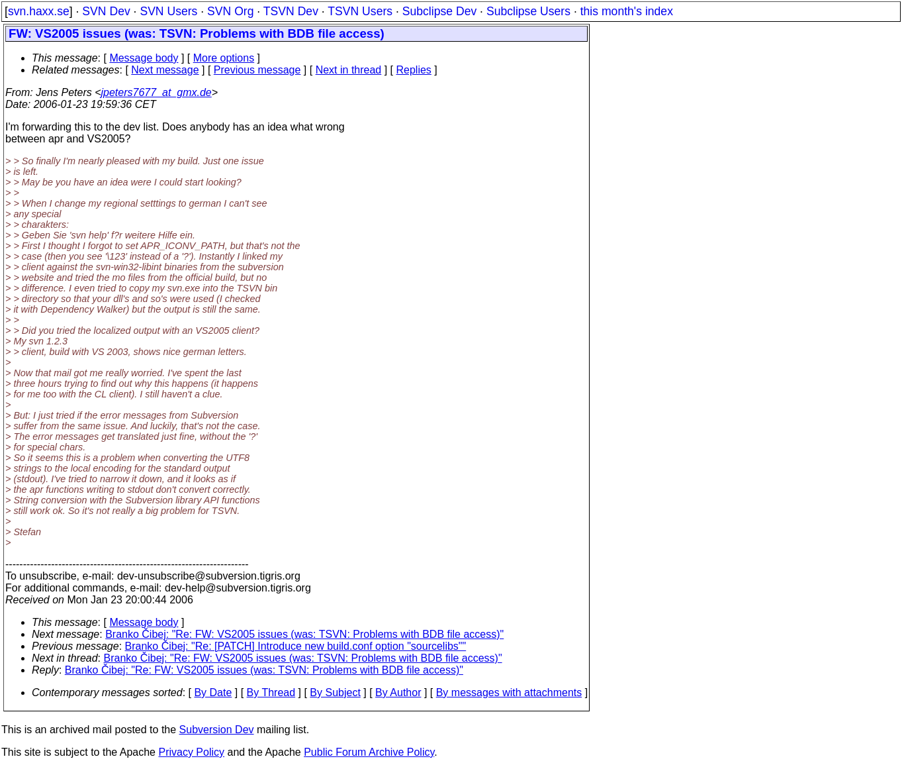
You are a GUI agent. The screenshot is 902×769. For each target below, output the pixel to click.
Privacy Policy (191, 752)
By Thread (271, 692)
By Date (213, 692)
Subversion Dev (216, 729)
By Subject (335, 692)
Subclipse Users (528, 11)
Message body (143, 58)
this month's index (626, 11)
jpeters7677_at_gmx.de (156, 92)
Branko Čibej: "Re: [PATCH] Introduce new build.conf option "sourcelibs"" (296, 646)
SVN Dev (106, 11)
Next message (165, 70)
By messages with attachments (509, 692)
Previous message (257, 70)
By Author (398, 692)
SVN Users (168, 11)
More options (224, 58)
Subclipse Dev (439, 11)
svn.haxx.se (38, 11)
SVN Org (230, 11)
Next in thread (349, 70)
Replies (413, 70)
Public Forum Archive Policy (369, 752)
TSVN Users (360, 11)
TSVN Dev (290, 11)
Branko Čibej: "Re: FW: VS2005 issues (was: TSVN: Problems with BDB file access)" (304, 634)
